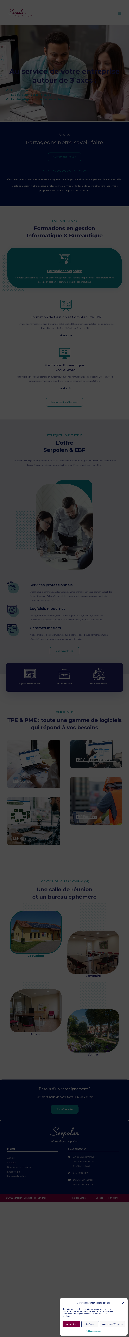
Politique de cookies (93, 1331)
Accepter (71, 1324)
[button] (123, 1302)
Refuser (90, 1324)
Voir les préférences (112, 1324)
